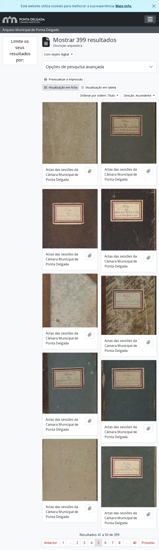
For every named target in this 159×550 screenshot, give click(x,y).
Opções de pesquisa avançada (75, 66)
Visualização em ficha (60, 87)
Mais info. (124, 6)
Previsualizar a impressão (63, 79)
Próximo (148, 542)
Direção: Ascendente (138, 95)
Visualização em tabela (98, 87)
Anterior (50, 542)
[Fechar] (154, 6)
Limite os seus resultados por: (20, 50)
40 (134, 542)
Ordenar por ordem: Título (98, 95)
